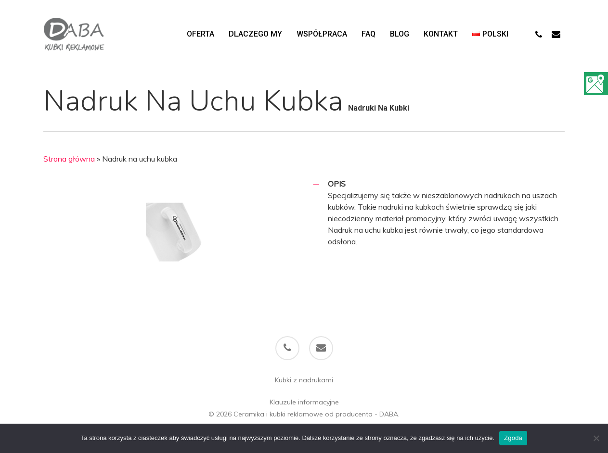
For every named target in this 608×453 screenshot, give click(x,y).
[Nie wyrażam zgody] (596, 438)
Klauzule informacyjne (304, 402)
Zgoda (513, 437)
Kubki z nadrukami (304, 380)
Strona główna (69, 159)
